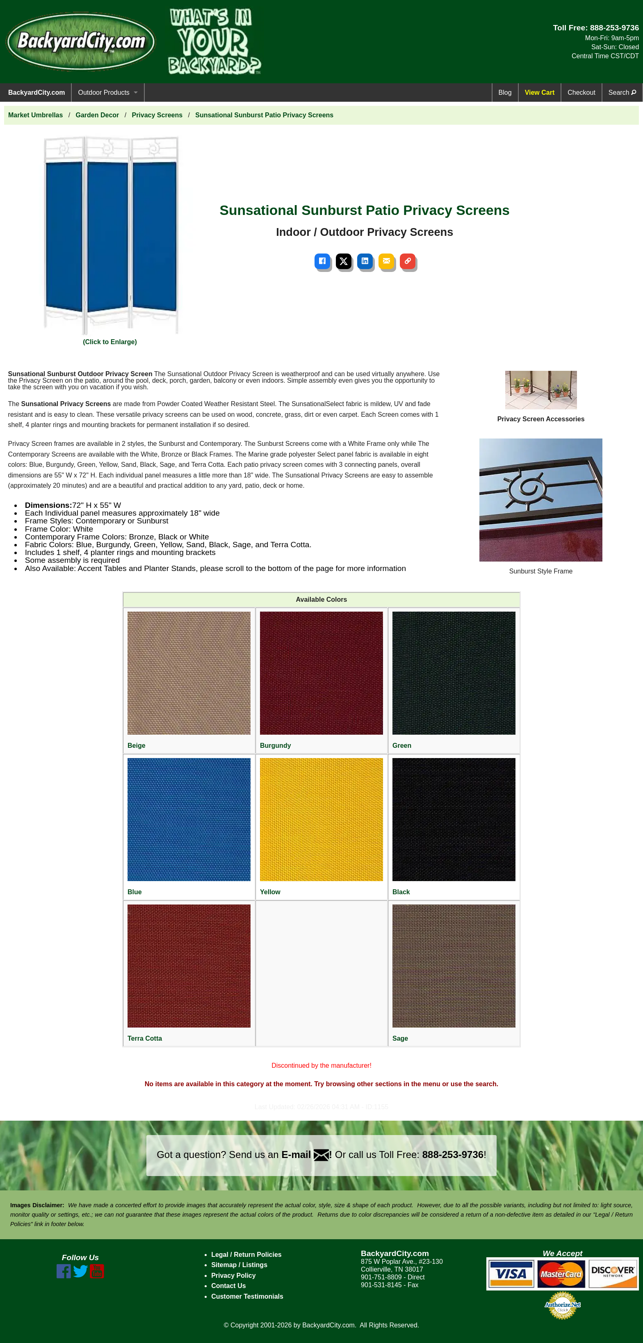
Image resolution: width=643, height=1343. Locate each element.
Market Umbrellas (35, 115)
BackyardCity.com (36, 92)
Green (453, 680)
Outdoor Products (103, 92)
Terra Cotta (189, 973)
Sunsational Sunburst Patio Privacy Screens (264, 115)
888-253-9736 (614, 27)
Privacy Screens (157, 115)
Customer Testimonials (247, 1296)
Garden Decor (97, 115)
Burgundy (321, 680)
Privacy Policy (233, 1275)
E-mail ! (306, 1154)
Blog (505, 92)
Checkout (581, 92)
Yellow (321, 826)
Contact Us (228, 1285)
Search (622, 92)
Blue (189, 826)
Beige (189, 680)
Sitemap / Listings (239, 1264)
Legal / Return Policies (246, 1254)
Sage (453, 973)
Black (453, 826)
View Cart (540, 92)
